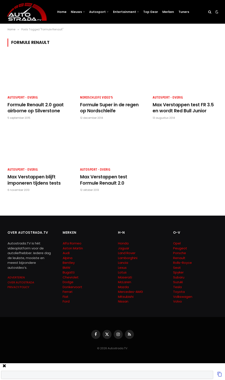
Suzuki (178, 282)
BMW (66, 267)
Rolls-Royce (182, 262)
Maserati (125, 277)
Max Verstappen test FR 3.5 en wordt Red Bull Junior (183, 108)
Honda (123, 243)
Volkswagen (182, 296)
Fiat (65, 296)
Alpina (67, 258)
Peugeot (180, 248)
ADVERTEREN (16, 277)
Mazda (123, 287)
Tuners (183, 12)
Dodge (68, 282)
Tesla (177, 287)
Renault (179, 258)
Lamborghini (127, 258)
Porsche (179, 253)
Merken (168, 12)
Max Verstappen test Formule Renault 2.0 (103, 180)
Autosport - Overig (23, 97)
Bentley (69, 262)
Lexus (122, 267)
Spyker (178, 272)
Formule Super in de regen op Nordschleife (109, 108)
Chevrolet (71, 277)
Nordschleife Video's (96, 97)
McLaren (124, 282)
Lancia (123, 262)
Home (62, 12)
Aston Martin (73, 248)
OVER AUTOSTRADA (21, 282)
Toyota (179, 291)
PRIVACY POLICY (18, 287)
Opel (177, 243)
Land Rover (126, 253)
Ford (66, 301)
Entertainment (124, 12)
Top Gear (150, 12)
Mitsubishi (125, 296)
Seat (177, 267)
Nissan (123, 301)
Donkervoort (72, 287)
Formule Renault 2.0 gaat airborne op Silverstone (36, 108)
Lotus (122, 272)
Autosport (97, 12)
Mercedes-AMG (130, 291)
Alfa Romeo (72, 243)
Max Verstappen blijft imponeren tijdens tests (34, 180)
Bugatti (68, 272)
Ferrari (67, 291)
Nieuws (76, 12)
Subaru (178, 277)
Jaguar (123, 248)
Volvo (177, 301)
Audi (66, 253)
